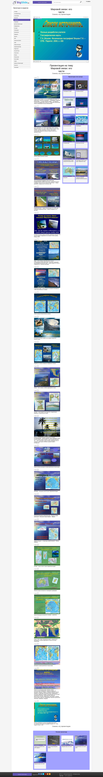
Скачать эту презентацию (61, 14)
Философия (16, 59)
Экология (16, 65)
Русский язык (16, 51)
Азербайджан (78, 125)
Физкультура (16, 57)
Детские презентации (18, 24)
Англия (77, 108)
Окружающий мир (17, 46)
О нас (61, 774)
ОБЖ (15, 42)
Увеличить (85, 17)
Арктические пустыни (80, 143)
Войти (88, 1)
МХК (15, 38)
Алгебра (15, 11)
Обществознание (17, 44)
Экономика (16, 67)
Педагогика (16, 49)
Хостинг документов (68, 775)
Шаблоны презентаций (18, 63)
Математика (16, 32)
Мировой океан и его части (68, 746)
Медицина (16, 34)
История (15, 28)
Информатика (16, 26)
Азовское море (66, 108)
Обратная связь (76, 774)
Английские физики (80, 91)
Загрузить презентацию (42, 2)
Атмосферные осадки (67, 91)
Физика (15, 55)
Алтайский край (66, 143)
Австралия (65, 177)
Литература (16, 30)
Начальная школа (17, 40)
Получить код (37, 17)
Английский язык (17, 13)
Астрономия (16, 15)
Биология (16, 17)
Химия (15, 61)
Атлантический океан (67, 125)
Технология (16, 53)
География (16, 19)
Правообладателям (68, 774)
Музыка (15, 36)
